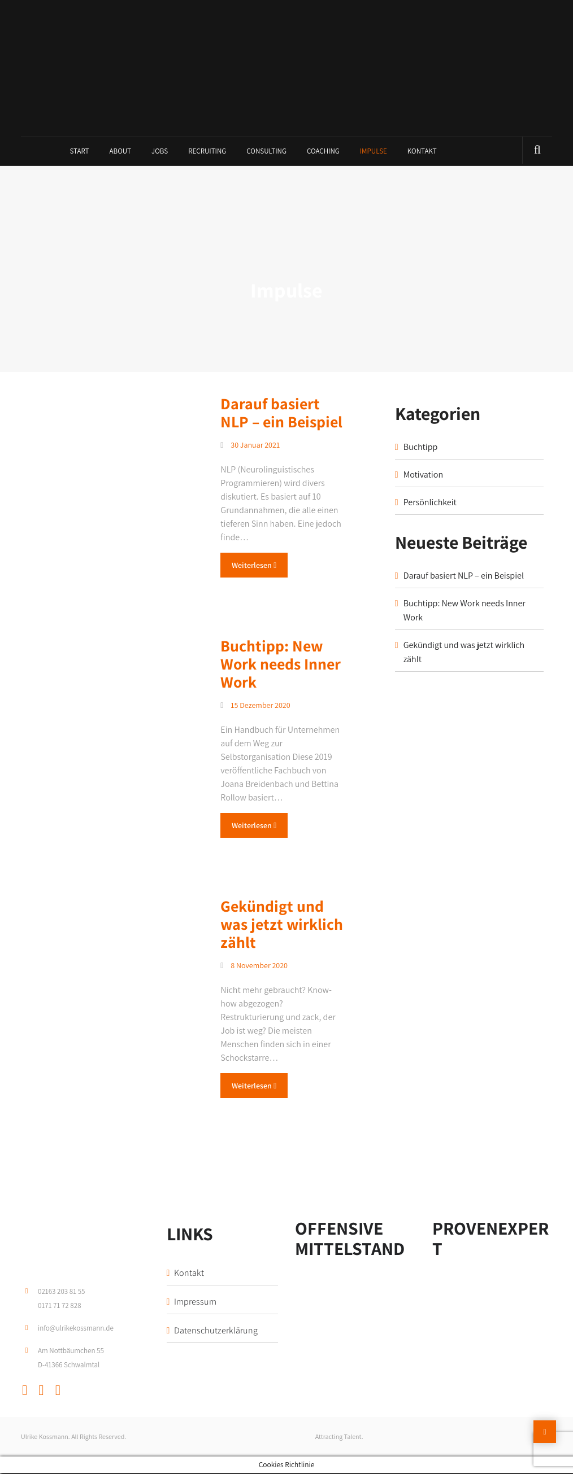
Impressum (195, 1303)
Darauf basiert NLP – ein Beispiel (281, 413)
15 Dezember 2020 (255, 706)
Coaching (323, 152)
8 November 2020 (254, 966)
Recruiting (207, 152)
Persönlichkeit (430, 503)
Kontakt (422, 152)
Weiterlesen (254, 566)
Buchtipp (420, 448)
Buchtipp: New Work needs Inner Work (280, 664)
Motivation (423, 476)
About (121, 152)
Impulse (373, 152)
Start (79, 152)
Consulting (266, 152)
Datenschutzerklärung (216, 1331)
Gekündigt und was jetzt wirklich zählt (281, 924)
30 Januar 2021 (250, 446)
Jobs (159, 152)
